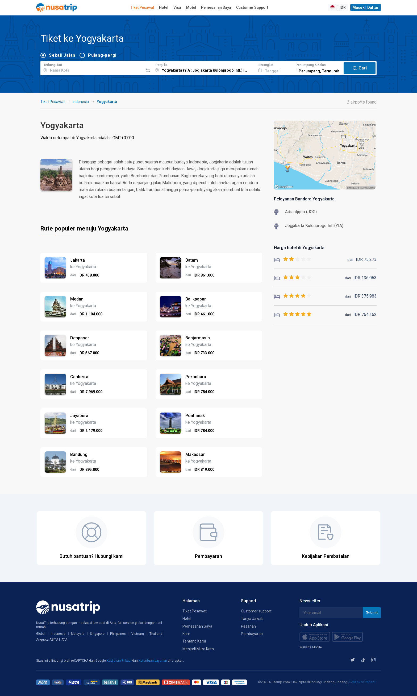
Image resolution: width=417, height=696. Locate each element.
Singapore (97, 634)
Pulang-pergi (102, 55)
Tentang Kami (194, 641)
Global (40, 634)
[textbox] (91, 67)
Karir (186, 634)
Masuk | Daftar (365, 7)
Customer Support (252, 7)
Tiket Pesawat (142, 7)
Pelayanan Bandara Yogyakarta (304, 198)
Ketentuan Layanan (153, 660)
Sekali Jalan (62, 55)
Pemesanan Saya (216, 7)
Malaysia (77, 634)
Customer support (256, 611)
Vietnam (137, 634)
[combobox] (91, 67)
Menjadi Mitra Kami (198, 649)
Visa (177, 7)
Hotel (163, 7)
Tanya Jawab (252, 618)
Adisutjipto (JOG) (301, 211)
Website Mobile (310, 647)
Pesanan (248, 626)
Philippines (118, 634)
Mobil (191, 7)
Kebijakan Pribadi (119, 660)
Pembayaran (252, 634)
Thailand (155, 634)
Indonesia (81, 102)
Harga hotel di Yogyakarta (299, 247)
